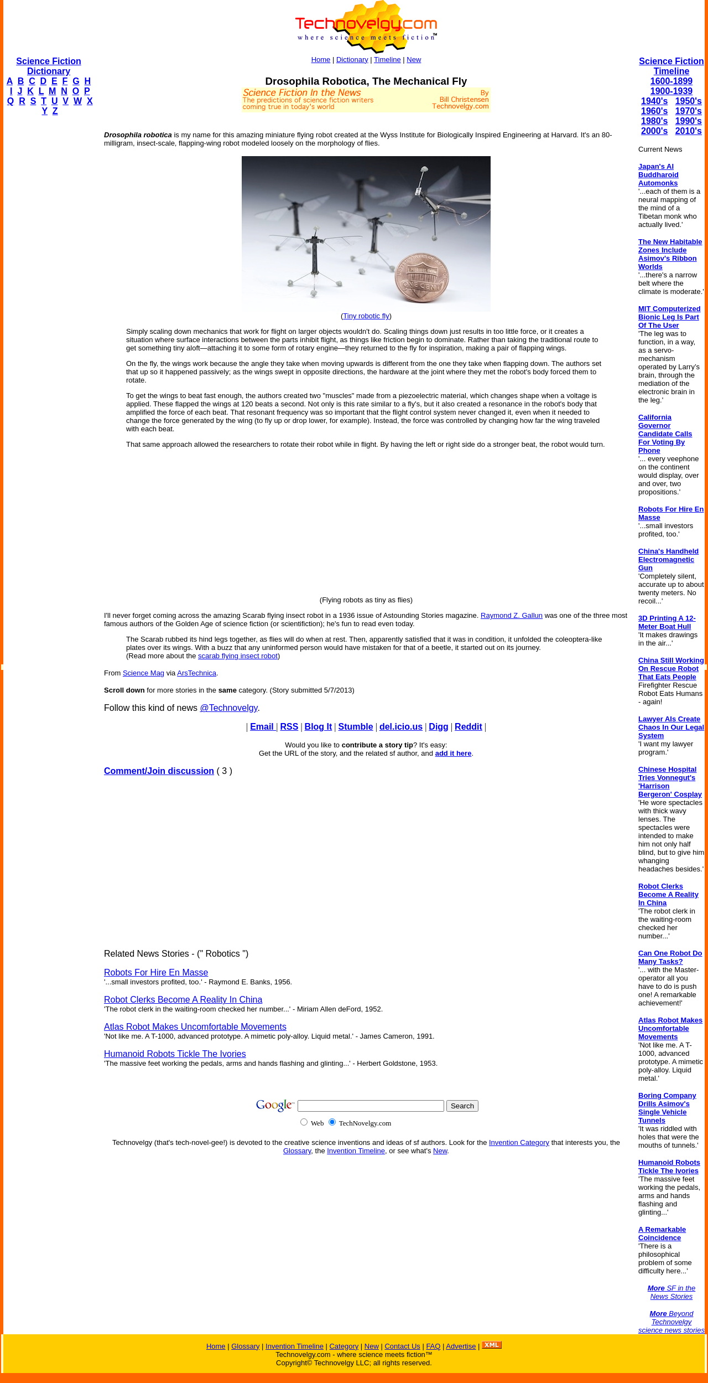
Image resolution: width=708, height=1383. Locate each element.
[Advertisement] (47, 291)
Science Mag (143, 673)
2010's (688, 131)
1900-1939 (671, 91)
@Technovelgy (228, 708)
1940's (654, 101)
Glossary (297, 1151)
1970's (688, 111)
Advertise (461, 1346)
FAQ (433, 1346)
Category (343, 1346)
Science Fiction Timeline (671, 66)
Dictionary (352, 59)
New (414, 59)
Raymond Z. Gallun (512, 615)
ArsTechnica (196, 673)
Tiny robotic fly (366, 316)
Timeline (387, 59)
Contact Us (402, 1346)
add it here (453, 753)
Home (321, 59)
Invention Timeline (356, 1151)
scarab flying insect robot (238, 656)
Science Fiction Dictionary (48, 66)
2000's (654, 131)
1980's (654, 121)
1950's (688, 101)
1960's (654, 111)
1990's (688, 121)
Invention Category (519, 1142)
